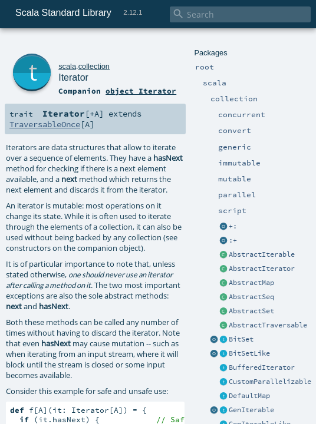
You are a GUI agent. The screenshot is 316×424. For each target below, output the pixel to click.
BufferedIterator (262, 367)
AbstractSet (251, 311)
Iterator (73, 77)
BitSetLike (249, 353)
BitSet (241, 339)
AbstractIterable (262, 254)
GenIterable (251, 410)
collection (94, 66)
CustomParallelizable (270, 381)
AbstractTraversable (268, 325)
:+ (233, 240)
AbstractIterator (262, 268)
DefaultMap (249, 396)
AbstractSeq (251, 297)
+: (233, 226)
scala (67, 66)
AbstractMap (251, 283)
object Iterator (141, 90)
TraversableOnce (44, 124)
